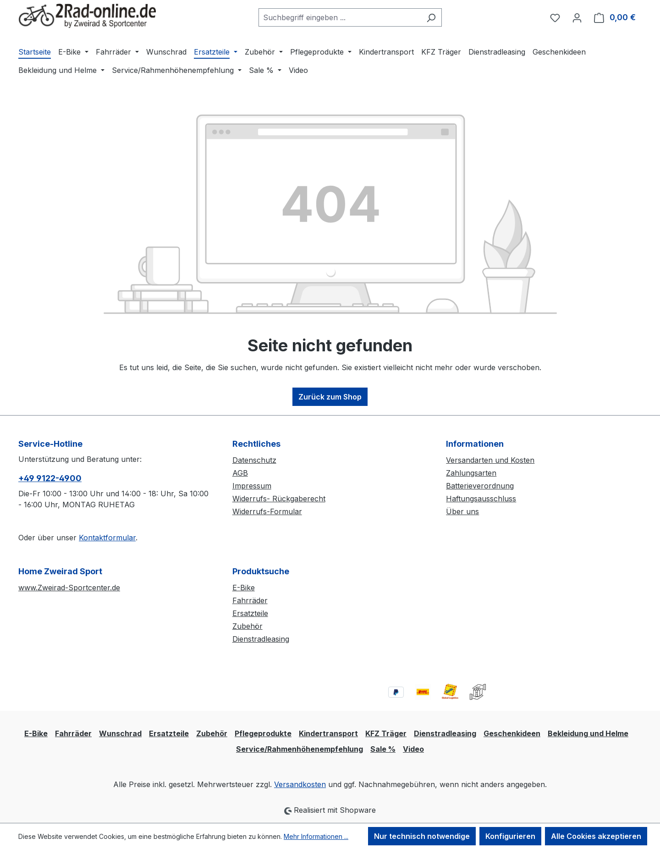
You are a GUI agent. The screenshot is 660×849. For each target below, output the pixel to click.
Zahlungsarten (471, 472)
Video (413, 749)
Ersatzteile (250, 613)
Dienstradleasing (260, 639)
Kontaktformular (107, 537)
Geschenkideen (512, 733)
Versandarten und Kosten (490, 460)
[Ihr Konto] (577, 17)
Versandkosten (300, 784)
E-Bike (243, 587)
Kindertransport (328, 733)
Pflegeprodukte (263, 733)
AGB (240, 472)
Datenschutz (254, 460)
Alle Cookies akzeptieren (596, 836)
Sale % (383, 749)
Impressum (251, 485)
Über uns (462, 511)
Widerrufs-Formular (267, 511)
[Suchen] (431, 17)
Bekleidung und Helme (588, 733)
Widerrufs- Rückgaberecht (278, 498)
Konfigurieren (510, 836)
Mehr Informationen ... (316, 836)
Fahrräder (250, 600)
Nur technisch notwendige (422, 836)
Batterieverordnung (480, 485)
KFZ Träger (386, 733)
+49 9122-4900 (50, 478)
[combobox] (339, 17)
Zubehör (247, 626)
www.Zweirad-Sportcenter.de (69, 587)
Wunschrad (120, 733)
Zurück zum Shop (330, 396)
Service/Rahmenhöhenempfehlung (299, 749)
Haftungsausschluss (481, 498)
